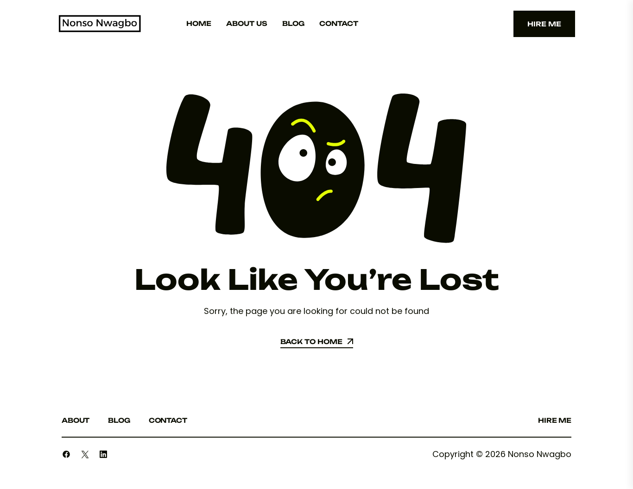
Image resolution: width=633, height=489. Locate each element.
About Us (246, 23)
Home (198, 23)
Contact (338, 23)
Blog (293, 23)
